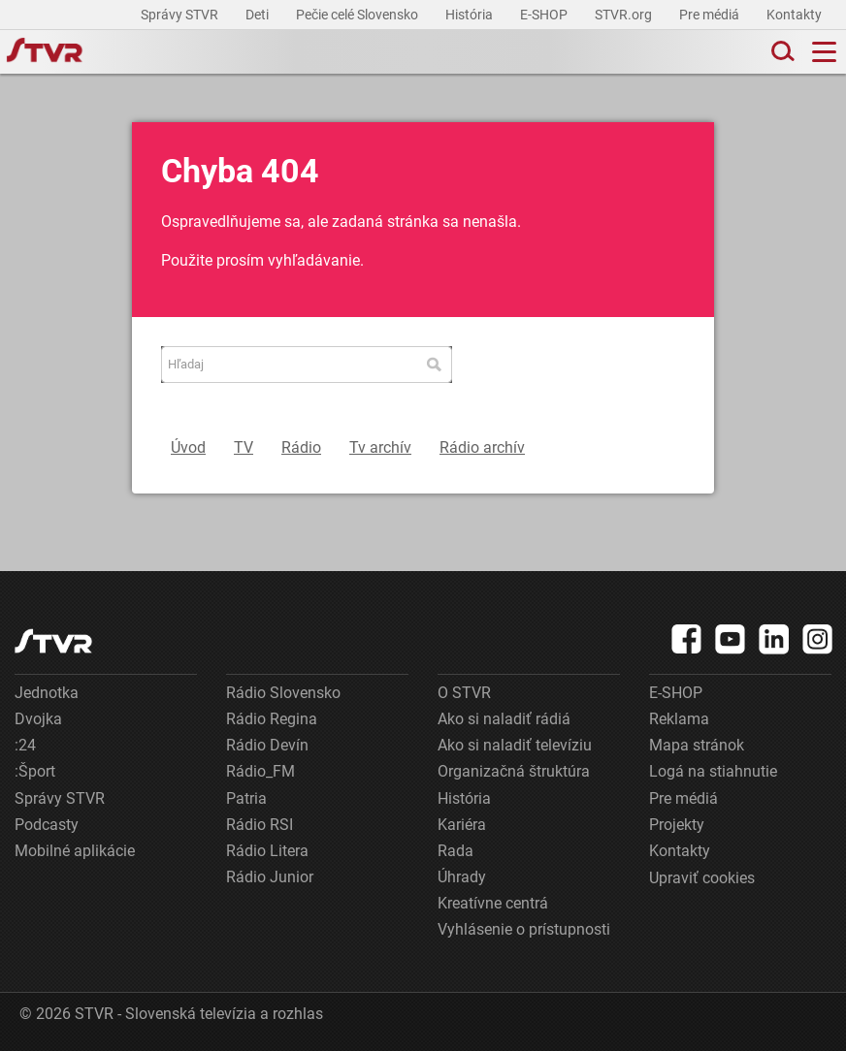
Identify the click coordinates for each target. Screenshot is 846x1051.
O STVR (464, 693)
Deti (258, 14)
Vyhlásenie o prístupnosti (524, 929)
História (470, 14)
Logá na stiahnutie (713, 771)
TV (243, 447)
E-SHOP (545, 14)
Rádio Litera (267, 851)
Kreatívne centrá (493, 903)
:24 (25, 745)
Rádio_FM (260, 771)
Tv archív (380, 447)
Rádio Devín (267, 745)
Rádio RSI (259, 824)
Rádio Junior (269, 877)
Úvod (188, 447)
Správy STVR (181, 14)
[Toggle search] (781, 52)
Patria (246, 798)
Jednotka (47, 693)
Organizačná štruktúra (514, 771)
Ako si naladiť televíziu (515, 745)
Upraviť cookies (702, 878)
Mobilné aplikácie (75, 851)
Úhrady (462, 877)
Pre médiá (710, 14)
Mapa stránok (696, 745)
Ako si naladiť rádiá (504, 719)
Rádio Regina (271, 719)
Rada (455, 851)
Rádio (301, 447)
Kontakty (794, 14)
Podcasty (47, 824)
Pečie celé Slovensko (358, 14)
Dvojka (38, 719)
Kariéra (462, 824)
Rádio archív (482, 447)
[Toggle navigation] (824, 52)
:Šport (35, 771)
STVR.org (625, 14)
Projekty (676, 824)
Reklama (679, 719)
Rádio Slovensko (283, 693)
